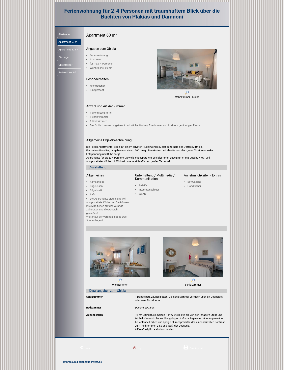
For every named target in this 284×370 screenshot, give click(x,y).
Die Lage (63, 57)
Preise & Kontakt (68, 72)
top (137, 347)
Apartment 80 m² (68, 49)
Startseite (64, 34)
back (85, 347)
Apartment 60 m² (68, 41)
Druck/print (193, 347)
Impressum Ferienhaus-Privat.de (82, 361)
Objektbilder (65, 64)
